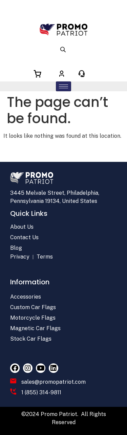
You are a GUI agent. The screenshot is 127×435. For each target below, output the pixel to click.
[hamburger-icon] (63, 86)
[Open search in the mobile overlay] (63, 49)
